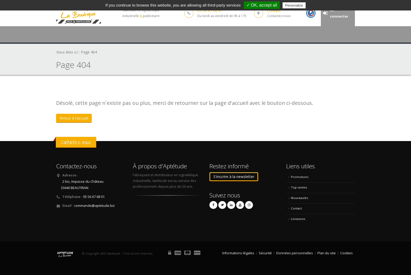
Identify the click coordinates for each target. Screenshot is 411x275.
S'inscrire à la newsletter (233, 176)
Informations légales (238, 253)
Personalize (294, 5)
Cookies (346, 253)
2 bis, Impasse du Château (83, 181)
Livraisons (298, 219)
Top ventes (299, 187)
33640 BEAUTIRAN (74, 188)
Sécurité (265, 253)
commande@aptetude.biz (94, 205)
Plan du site (326, 253)
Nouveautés (299, 198)
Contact (296, 208)
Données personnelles (294, 253)
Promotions (299, 177)
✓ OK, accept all (261, 5)
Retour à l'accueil (74, 118)
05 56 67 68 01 (94, 197)
